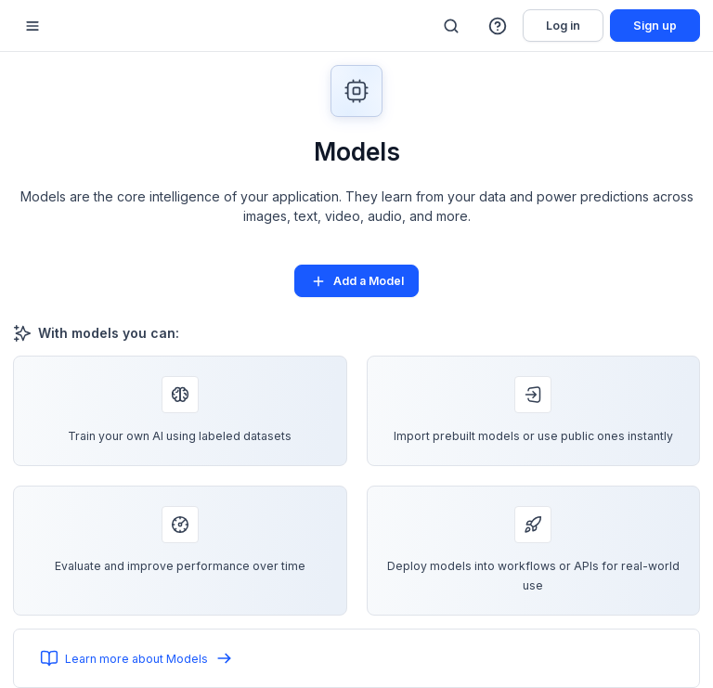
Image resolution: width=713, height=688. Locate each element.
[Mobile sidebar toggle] (32, 25)
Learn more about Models (136, 658)
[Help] (498, 26)
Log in (563, 25)
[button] (498, 26)
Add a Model (357, 281)
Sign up (655, 25)
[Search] (451, 26)
